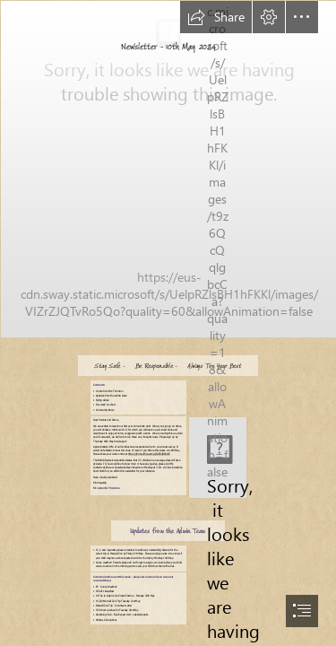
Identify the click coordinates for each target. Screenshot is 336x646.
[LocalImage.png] (217, 456)
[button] (216, 17)
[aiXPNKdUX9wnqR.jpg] (168, 168)
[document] (168, 323)
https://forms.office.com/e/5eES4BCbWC (149, 454)
